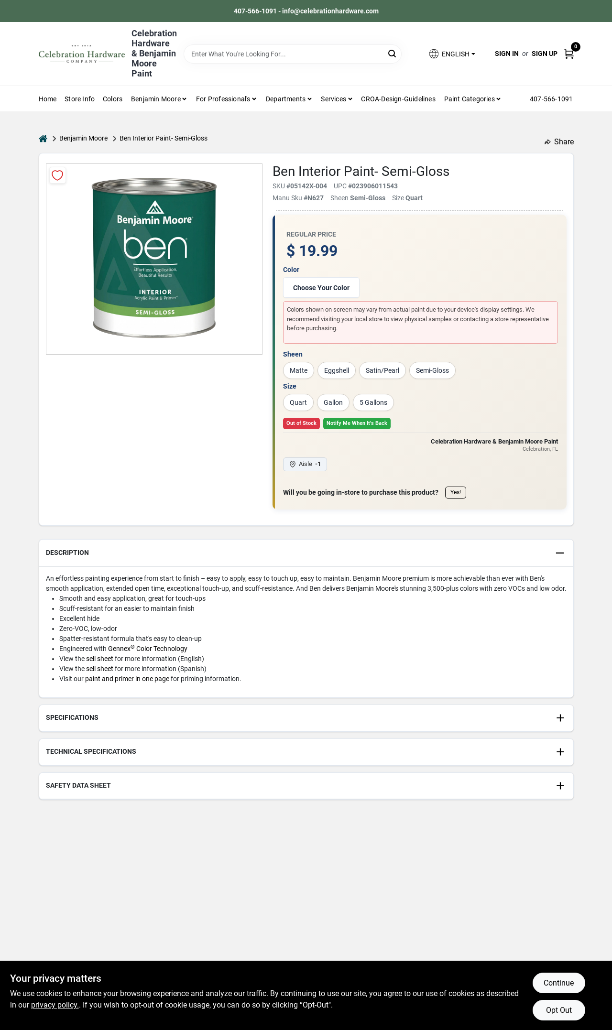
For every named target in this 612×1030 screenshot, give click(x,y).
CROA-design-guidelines (398, 99)
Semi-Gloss (432, 370)
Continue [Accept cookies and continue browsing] (559, 982)
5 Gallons (373, 402)
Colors (112, 99)
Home (48, 99)
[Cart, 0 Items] (569, 54)
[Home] (43, 138)
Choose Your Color (321, 288)
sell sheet (99, 658)
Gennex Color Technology (147, 648)
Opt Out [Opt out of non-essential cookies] (559, 1010)
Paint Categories (469, 99)
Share (559, 141)
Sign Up (544, 53)
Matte (298, 370)
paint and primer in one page (127, 679)
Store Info (80, 99)
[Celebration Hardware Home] (82, 54)
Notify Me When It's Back (357, 423)
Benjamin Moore (83, 138)
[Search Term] (293, 54)
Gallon (333, 402)
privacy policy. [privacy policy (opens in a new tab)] (55, 1004)
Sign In (507, 53)
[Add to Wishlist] (57, 175)
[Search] (393, 53)
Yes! (455, 492)
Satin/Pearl (382, 370)
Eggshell (336, 370)
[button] (451, 53)
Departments (286, 99)
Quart (298, 402)
